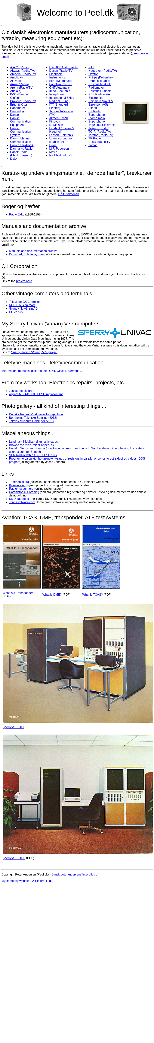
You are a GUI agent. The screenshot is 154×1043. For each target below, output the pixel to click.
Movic (53, 152)
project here (24, 281)
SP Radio (94, 111)
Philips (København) (102, 77)
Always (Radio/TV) (22, 70)
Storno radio (96, 118)
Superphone (96, 114)
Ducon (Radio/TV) (61, 70)
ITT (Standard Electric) (58, 106)
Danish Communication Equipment (20, 121)
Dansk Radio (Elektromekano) (21, 153)
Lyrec (53, 145)
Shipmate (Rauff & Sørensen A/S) (100, 103)
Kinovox (54, 121)
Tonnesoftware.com (22, 502)
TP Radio (94, 138)
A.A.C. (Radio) (19, 67)
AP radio (16, 80)
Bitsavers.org (17, 485)
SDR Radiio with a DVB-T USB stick (33, 455)
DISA (13, 158)
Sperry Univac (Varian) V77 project (34, 352)
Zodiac (92, 145)
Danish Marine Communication (20, 140)
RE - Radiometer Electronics (99, 96)
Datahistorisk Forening (24, 492)
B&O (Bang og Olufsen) (19, 96)
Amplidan (16, 77)
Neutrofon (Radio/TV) (102, 70)
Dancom (15, 114)
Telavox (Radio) (98, 128)
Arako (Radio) (19, 84)
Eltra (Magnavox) (60, 80)
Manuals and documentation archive (33, 251)
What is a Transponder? (19, 593)
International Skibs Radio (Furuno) (61, 99)
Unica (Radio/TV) (100, 141)
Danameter (17, 108)
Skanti (92, 108)
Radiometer (96, 87)
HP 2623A (16, 312)
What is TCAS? (92, 594)
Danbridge (17, 111)
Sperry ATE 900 (13, 727)
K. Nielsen (56, 124)
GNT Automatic (59, 87)
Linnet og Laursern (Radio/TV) (61, 140)
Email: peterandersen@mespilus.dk (75, 874)
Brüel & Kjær (18, 104)
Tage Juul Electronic (101, 124)
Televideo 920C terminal (25, 301)
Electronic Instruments (57, 75)
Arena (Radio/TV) (22, 87)
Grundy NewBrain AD (23, 308)
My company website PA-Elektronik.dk (27, 880)
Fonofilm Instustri (60, 84)
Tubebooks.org (19, 481)
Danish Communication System (20, 132)
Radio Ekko (16, 214)
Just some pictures (21, 390)
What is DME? (52, 594)
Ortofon (93, 74)
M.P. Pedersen (59, 148)
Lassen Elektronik (61, 135)
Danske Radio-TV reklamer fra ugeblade (36, 414)
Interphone (56, 94)
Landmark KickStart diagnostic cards (33, 441)
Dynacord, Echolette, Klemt (27, 254)
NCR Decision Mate (22, 305)
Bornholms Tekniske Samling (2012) (33, 417)
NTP (91, 67)
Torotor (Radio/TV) (100, 135)
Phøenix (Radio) (99, 80)
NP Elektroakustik (61, 155)
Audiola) (15, 91)
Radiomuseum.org (21, 488)
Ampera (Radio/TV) (23, 74)
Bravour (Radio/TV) (23, 101)
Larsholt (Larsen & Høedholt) (61, 130)
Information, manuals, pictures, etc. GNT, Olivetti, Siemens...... (43, 370)
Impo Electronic (59, 91)
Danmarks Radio (21, 148)
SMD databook (19, 498)
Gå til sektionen (68, 194)
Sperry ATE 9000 (14, 858)
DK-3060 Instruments (63, 67)
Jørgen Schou (58, 118)
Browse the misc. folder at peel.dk (31, 445)
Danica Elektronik (22, 145)
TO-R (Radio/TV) (99, 131)
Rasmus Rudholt (99, 84)
